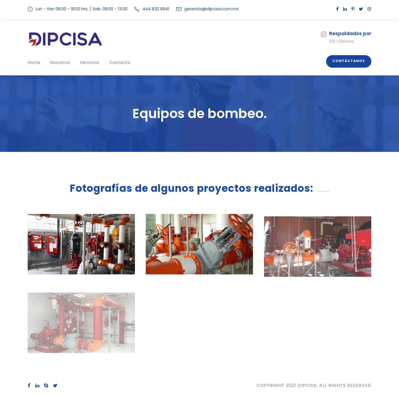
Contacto (110, 62)
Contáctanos (350, 61)
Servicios (83, 62)
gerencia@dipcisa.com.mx (204, 8)
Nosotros (57, 62)
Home (33, 62)
